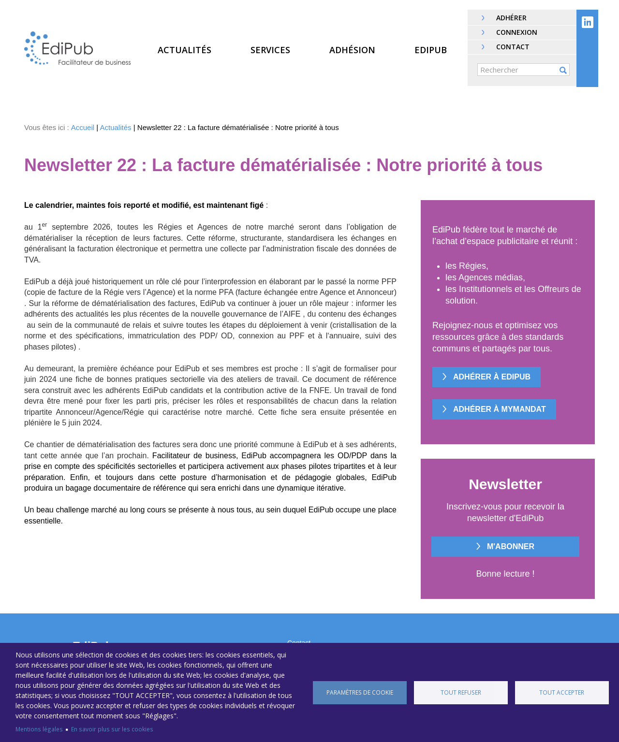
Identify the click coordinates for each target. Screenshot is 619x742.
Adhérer (511, 17)
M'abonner (510, 546)
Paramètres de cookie (359, 692)
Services (270, 50)
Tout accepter (561, 692)
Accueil (82, 127)
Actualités (184, 50)
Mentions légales (39, 729)
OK (563, 70)
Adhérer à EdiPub (492, 377)
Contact (513, 46)
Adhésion (352, 50)
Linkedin (587, 22)
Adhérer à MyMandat (499, 409)
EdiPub (430, 50)
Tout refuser (461, 692)
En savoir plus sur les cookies (112, 729)
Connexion (516, 32)
